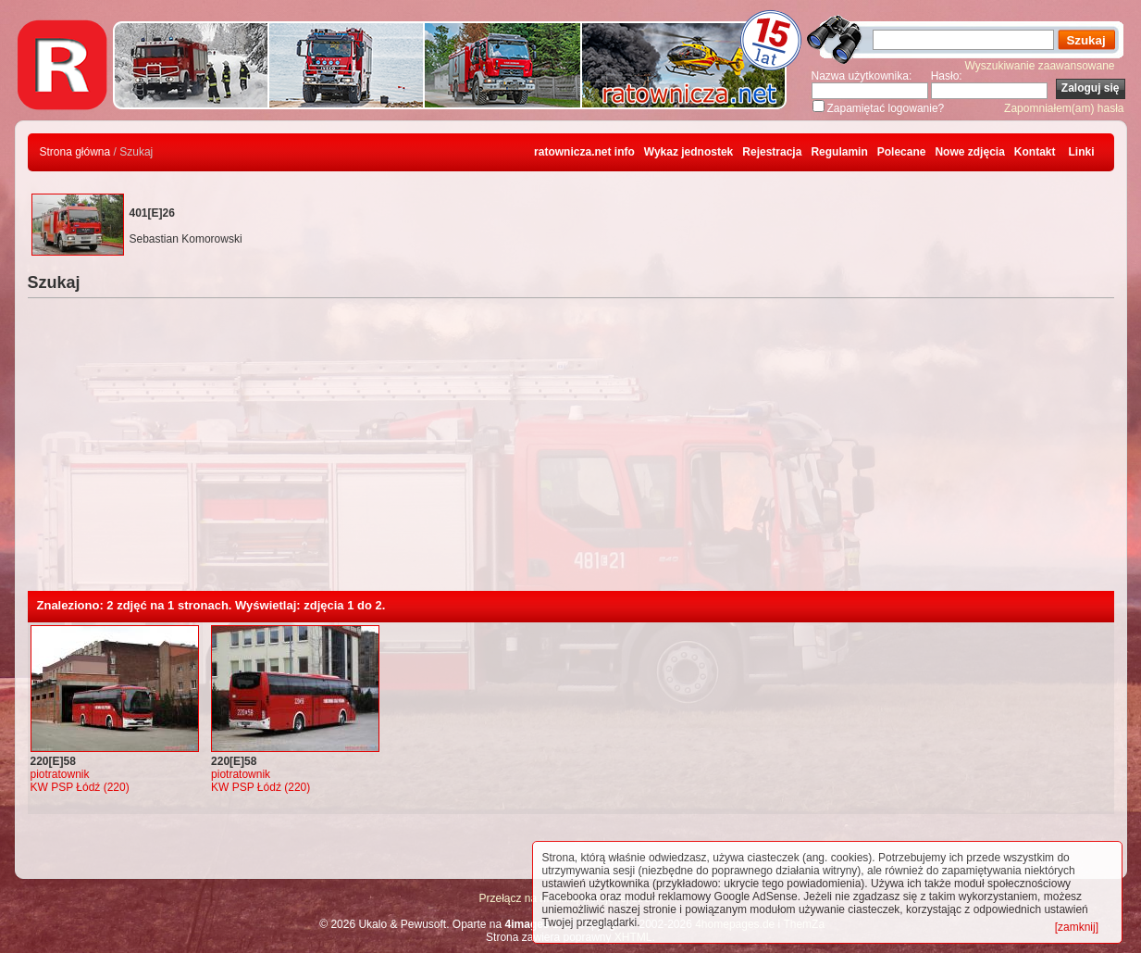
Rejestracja (771, 151)
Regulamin (839, 151)
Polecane (901, 151)
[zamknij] (1076, 927)
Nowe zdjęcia (969, 151)
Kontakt (1035, 151)
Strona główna (75, 151)
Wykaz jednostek (688, 151)
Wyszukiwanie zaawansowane (1040, 65)
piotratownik (60, 774)
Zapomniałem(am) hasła (1063, 108)
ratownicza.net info (584, 151)
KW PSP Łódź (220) (80, 787)
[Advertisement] (571, 452)
